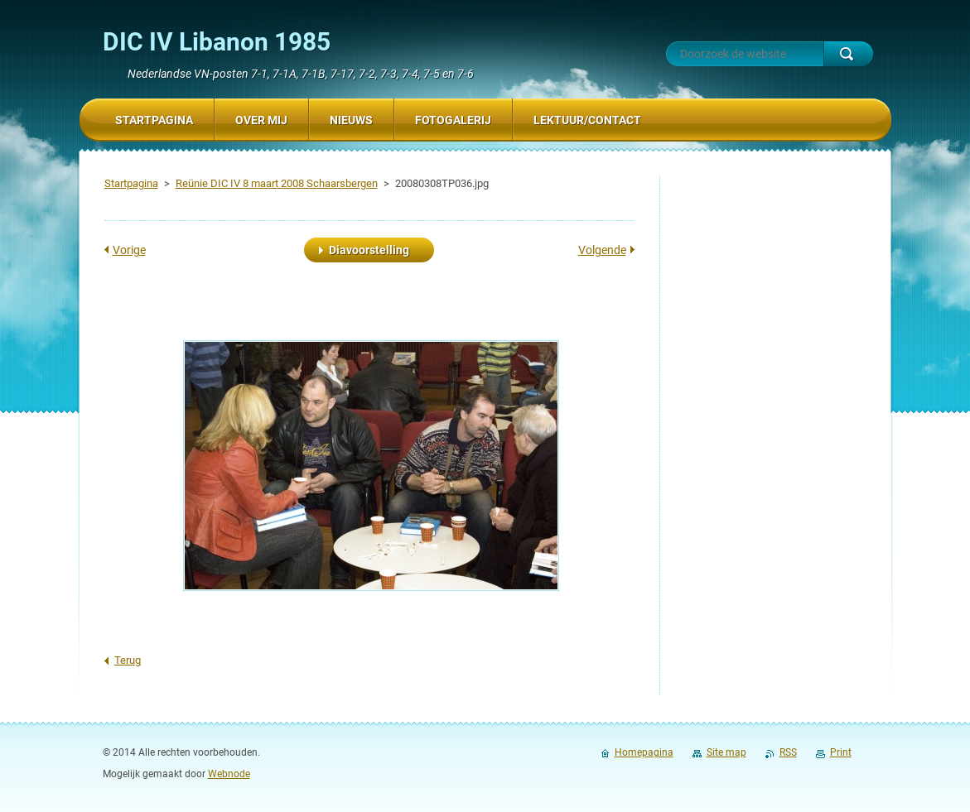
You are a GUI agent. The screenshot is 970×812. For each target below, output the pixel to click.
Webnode (229, 774)
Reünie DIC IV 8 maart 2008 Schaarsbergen (277, 183)
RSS (788, 752)
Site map (726, 752)
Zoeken (848, 53)
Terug (127, 660)
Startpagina (131, 183)
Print (841, 752)
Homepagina (644, 752)
